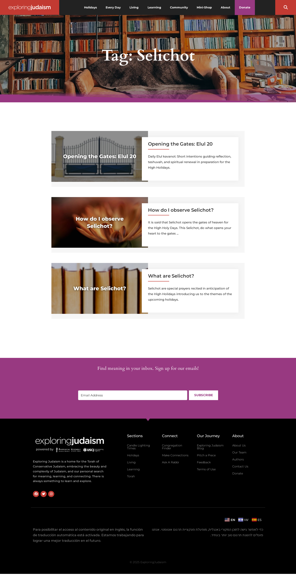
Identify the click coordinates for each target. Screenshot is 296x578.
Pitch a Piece (206, 455)
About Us (239, 445)
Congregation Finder (172, 447)
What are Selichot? (171, 276)
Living (131, 462)
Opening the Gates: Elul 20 (180, 144)
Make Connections (175, 455)
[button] (286, 7)
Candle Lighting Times (138, 447)
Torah (131, 476)
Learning (133, 469)
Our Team (239, 452)
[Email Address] (132, 395)
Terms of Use (206, 469)
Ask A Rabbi (170, 462)
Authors (238, 459)
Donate (237, 473)
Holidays (133, 455)
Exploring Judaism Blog (210, 447)
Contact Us (240, 466)
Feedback (204, 462)
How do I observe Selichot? (181, 210)
